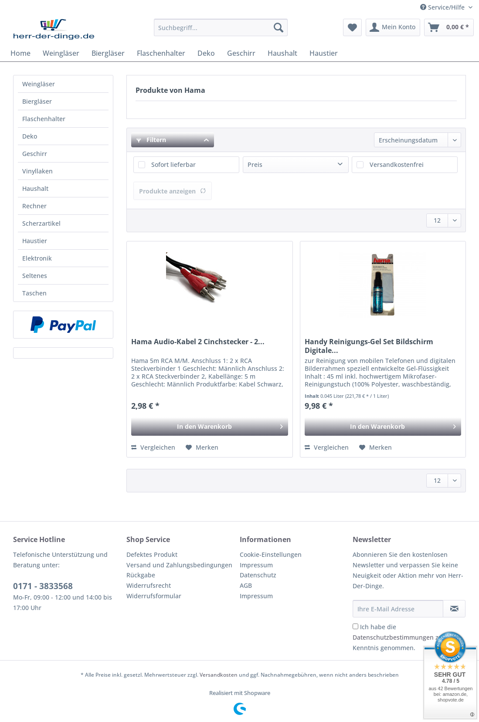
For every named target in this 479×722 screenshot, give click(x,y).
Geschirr (34, 153)
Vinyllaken (37, 171)
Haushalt (35, 188)
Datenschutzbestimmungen (393, 637)
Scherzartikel (41, 223)
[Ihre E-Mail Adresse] (398, 608)
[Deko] (206, 53)
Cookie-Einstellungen (271, 554)
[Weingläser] (61, 53)
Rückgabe (140, 575)
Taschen (34, 293)
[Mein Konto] (393, 27)
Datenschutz (258, 575)
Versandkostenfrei (397, 164)
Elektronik (37, 258)
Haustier (34, 241)
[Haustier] (323, 53)
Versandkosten (219, 674)
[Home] (20, 53)
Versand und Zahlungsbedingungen (179, 565)
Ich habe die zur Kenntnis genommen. (399, 637)
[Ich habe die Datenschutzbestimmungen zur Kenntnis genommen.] (355, 626)
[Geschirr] (241, 53)
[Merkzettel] (352, 27)
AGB (246, 585)
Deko (29, 136)
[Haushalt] (282, 53)
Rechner (34, 206)
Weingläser (38, 84)
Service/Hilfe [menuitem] (443, 7)
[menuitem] (221, 31)
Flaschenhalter (43, 119)
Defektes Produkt (151, 554)
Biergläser (37, 101)
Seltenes (34, 275)
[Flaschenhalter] (161, 53)
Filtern (151, 140)
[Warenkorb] (449, 27)
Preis (255, 164)
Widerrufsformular (153, 596)
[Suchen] (278, 27)
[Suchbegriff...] (221, 27)
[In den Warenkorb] (209, 426)
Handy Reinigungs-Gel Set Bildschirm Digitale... (369, 346)
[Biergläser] (108, 53)
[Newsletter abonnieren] (454, 608)
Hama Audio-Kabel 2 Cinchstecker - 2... (198, 341)
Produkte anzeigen (172, 191)
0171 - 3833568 (43, 586)
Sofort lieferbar (173, 164)
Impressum (256, 565)
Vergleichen (153, 447)
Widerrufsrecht (148, 585)
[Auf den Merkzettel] (202, 447)
